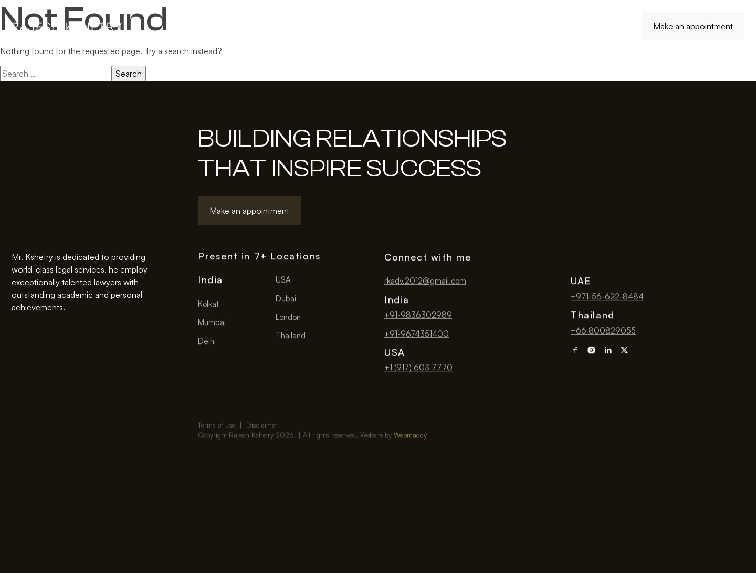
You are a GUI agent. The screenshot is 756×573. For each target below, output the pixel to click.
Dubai (286, 300)
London (288, 318)
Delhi (207, 342)
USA (283, 281)
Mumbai (212, 323)
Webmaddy (410, 449)
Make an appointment (693, 26)
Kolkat (208, 305)
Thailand (291, 336)
